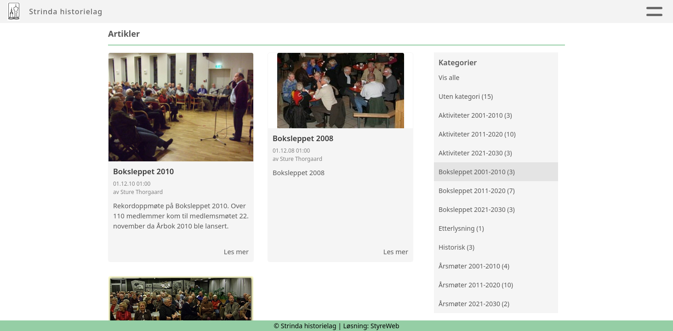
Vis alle (449, 77)
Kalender (339, 11)
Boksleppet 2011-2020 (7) (477, 190)
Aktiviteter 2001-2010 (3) (475, 115)
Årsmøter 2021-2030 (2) (474, 303)
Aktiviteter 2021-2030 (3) (475, 152)
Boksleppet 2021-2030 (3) (477, 209)
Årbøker (285, 11)
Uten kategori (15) (466, 96)
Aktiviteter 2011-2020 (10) (477, 134)
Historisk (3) (456, 247)
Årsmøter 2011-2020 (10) (476, 284)
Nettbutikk (577, 11)
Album (242, 11)
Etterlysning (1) (461, 228)
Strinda (468, 11)
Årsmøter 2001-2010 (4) (474, 266)
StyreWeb (385, 325)
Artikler (199, 11)
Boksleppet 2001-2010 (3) (477, 171)
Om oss (522, 11)
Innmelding (405, 11)
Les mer (236, 251)
